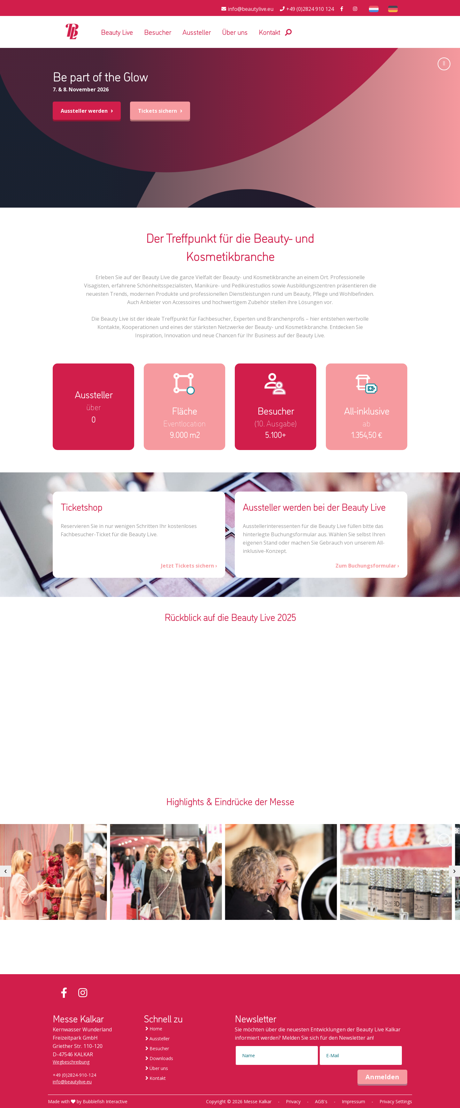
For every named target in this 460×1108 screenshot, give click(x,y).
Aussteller (196, 31)
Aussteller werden (87, 111)
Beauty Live (117, 31)
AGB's (321, 1101)
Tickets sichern (160, 111)
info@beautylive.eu (72, 1082)
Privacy (293, 1101)
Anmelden (382, 1077)
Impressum (353, 1101)
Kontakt (269, 31)
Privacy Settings (395, 1101)
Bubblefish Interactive (105, 1101)
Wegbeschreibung (71, 1062)
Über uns (235, 31)
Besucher (157, 31)
